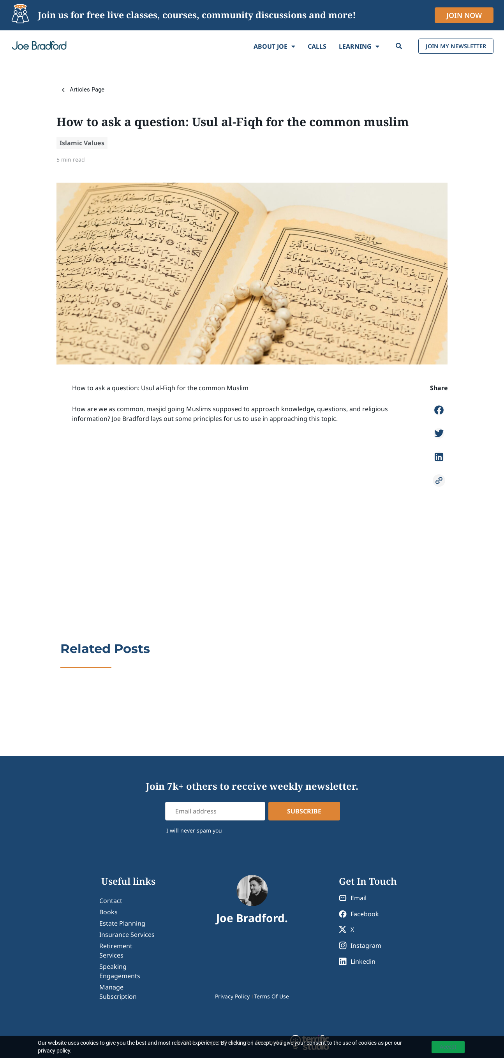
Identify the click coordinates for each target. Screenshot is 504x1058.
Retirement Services (115, 950)
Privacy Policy (232, 996)
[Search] (391, 46)
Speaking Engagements (119, 971)
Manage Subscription (118, 992)
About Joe (266, 46)
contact (110, 900)
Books (108, 912)
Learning (351, 46)
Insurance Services (127, 934)
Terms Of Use (271, 996)
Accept (448, 1047)
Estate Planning (122, 923)
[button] (439, 410)
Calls (309, 46)
